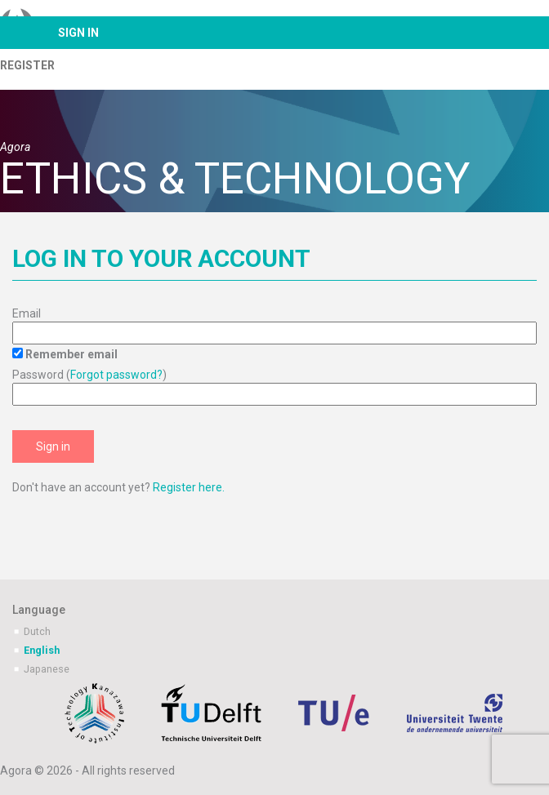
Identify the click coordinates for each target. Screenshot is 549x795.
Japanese (46, 669)
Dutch (37, 631)
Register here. (189, 487)
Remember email (71, 354)
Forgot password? (116, 374)
